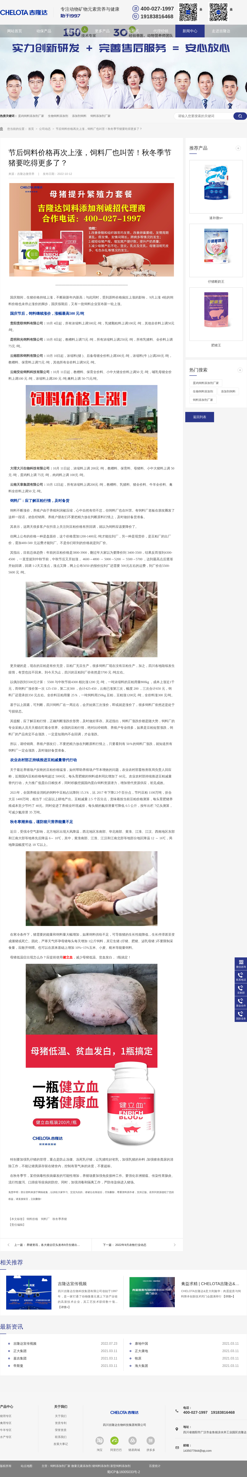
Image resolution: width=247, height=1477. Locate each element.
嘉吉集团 (20, 1358)
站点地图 (26, 1466)
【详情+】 (64, 1307)
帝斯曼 (18, 1365)
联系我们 (60, 1437)
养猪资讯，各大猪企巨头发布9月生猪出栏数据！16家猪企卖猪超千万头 (53, 1244)
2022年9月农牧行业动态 (130, 1244)
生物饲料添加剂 (58, 116)
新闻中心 (190, 31)
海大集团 (141, 1365)
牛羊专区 (6, 1430)
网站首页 (14, 31)
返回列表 (199, 417)
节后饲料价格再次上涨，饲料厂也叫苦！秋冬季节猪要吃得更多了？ (99, 128)
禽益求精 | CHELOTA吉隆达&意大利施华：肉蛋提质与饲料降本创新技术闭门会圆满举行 (211, 1283)
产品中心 (6, 1406)
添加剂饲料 (79, 116)
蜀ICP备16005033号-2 (123, 1472)
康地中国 (141, 1343)
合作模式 (131, 31)
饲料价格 (33, 1219)
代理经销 (160, 31)
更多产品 (102, 31)
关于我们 (60, 1406)
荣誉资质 (60, 1430)
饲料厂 (45, 1219)
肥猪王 (216, 345)
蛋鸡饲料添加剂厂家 (31, 116)
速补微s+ (216, 218)
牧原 (138, 1358)
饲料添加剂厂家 (100, 116)
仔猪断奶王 (216, 281)
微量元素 (73, 31)
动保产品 (43, 31)
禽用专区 (6, 1423)
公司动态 (45, 128)
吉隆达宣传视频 (72, 1283)
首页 (31, 128)
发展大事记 (61, 1444)
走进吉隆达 (221, 31)
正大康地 (141, 1351)
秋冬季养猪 (59, 1219)
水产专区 (6, 1437)
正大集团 (20, 1351)
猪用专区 (6, 1416)
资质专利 (60, 1423)
